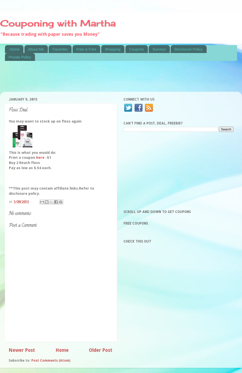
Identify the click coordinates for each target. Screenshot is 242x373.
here (40, 157)
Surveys (159, 49)
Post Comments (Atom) (50, 360)
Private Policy (20, 57)
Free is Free (86, 49)
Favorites (60, 49)
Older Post (100, 350)
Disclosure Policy (188, 49)
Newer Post (22, 350)
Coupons (136, 49)
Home (15, 49)
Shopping (113, 49)
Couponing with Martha (58, 23)
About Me (36, 49)
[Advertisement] (95, 79)
